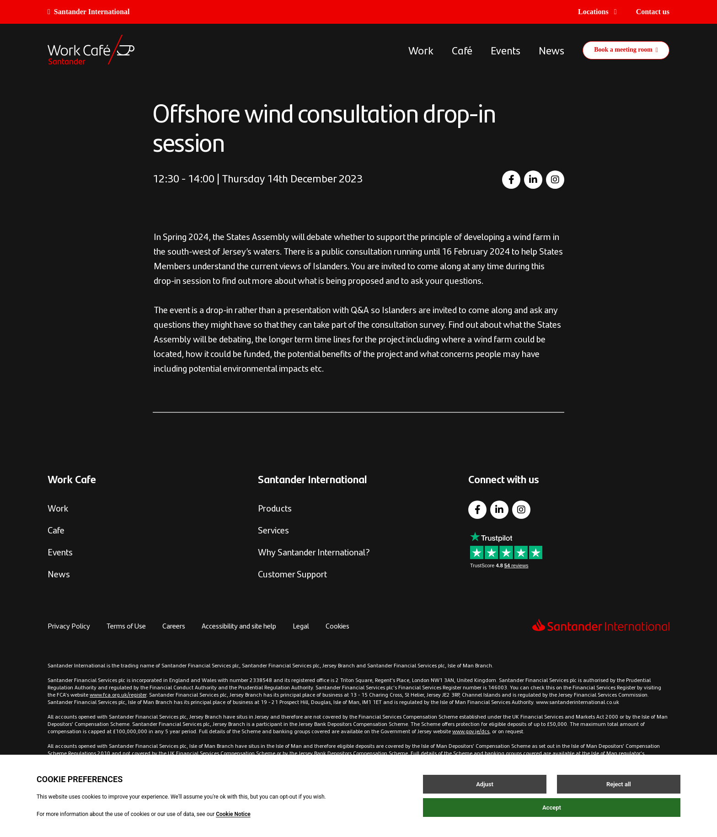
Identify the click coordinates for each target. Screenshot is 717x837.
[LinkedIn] (533, 180)
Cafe (56, 529)
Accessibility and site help (239, 625)
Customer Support (292, 573)
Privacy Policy (69, 625)
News (551, 50)
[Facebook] (511, 180)
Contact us (652, 12)
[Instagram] (555, 180)
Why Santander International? (314, 551)
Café (462, 50)
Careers (173, 625)
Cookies (337, 625)
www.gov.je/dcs (470, 731)
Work (420, 50)
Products (275, 507)
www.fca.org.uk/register (118, 694)
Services (273, 529)
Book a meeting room (626, 49)
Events (505, 50)
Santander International (88, 12)
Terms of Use (126, 625)
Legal (301, 625)
